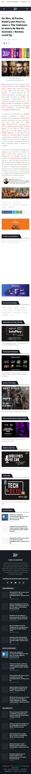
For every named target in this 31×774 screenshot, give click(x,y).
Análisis (4, 307)
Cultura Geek (5, 204)
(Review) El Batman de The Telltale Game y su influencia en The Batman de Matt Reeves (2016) (19, 628)
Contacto (23, 2)
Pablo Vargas (11, 207)
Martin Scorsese (23, 204)
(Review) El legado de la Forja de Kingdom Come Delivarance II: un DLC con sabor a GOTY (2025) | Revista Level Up (19, 606)
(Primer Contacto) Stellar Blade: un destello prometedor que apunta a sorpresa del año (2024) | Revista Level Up (19, 714)
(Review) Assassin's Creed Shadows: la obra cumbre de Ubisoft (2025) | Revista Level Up (19, 745)
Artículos (8, 14)
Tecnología (25, 312)
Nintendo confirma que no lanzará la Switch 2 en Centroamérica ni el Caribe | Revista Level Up (18, 756)
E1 (11, 204)
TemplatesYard (17, 766)
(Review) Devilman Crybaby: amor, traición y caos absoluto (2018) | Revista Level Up (18, 735)
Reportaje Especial (6, 312)
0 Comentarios (14, 39)
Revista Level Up (17, 312)
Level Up (16, 204)
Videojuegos (5, 314)
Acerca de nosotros (13, 2)
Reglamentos (8, 771)
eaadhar (16, 767)
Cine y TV (16, 307)
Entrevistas (23, 307)
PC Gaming (17, 310)
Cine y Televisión (16, 202)
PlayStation (24, 310)
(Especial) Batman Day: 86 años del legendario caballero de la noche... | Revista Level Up (19, 688)
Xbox (11, 314)
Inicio (3, 2)
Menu (4, 9)
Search (27, 9)
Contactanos (23, 769)
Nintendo (4, 310)
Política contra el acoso (20, 771)
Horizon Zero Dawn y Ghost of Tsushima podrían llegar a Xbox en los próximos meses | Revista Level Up (19, 529)
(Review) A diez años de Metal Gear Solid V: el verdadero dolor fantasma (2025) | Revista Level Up (19, 640)
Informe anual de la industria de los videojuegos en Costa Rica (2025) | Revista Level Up (19, 725)
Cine (10, 202)
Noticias (4, 207)
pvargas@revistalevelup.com (15, 80)
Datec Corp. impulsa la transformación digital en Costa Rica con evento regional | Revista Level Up (19, 517)
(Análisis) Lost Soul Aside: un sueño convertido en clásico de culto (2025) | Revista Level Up (19, 617)
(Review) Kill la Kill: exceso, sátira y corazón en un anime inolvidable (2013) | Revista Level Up (19, 540)
